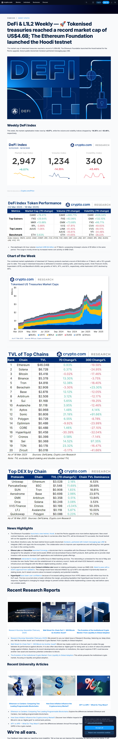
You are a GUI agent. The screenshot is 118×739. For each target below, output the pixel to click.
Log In (99, 2)
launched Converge (40, 550)
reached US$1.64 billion (45, 247)
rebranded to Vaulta (29, 559)
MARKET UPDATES (23, 18)
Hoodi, (52, 534)
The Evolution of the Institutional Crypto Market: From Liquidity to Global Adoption (42, 655)
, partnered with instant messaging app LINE (87, 542)
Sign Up (106, 2)
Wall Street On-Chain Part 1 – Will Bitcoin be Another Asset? (33, 644)
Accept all (99, 735)
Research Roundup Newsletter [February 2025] (29, 638)
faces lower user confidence (31, 575)
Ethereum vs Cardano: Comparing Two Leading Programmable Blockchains (39, 711)
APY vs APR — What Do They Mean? (25, 724)
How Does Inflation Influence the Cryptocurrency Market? (33, 717)
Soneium (67, 542)
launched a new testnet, (40, 534)
